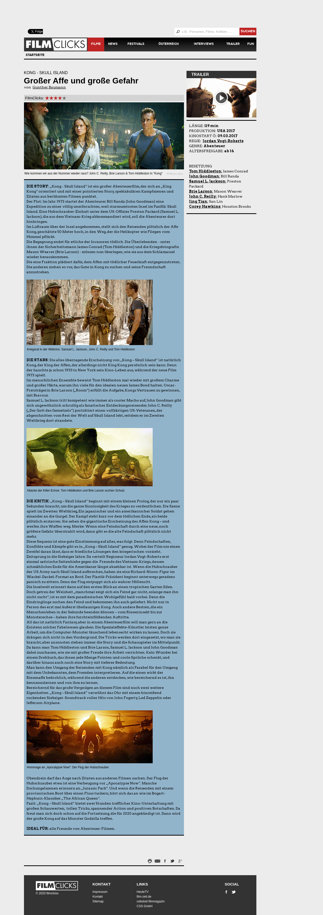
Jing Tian (198, 201)
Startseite (35, 55)
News (113, 44)
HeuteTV (143, 892)
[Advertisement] (146, 14)
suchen (248, 31)
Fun (250, 44)
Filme (96, 44)
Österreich (168, 44)
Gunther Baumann (49, 87)
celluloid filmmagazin (151, 901)
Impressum (100, 892)
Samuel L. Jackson (207, 181)
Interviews (204, 44)
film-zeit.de (144, 896)
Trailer (233, 44)
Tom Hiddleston (205, 171)
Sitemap (98, 901)
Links (142, 884)
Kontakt (102, 884)
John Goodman (204, 176)
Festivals (135, 44)
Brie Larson (200, 191)
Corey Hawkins (204, 206)
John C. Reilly (202, 196)
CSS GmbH (145, 906)
